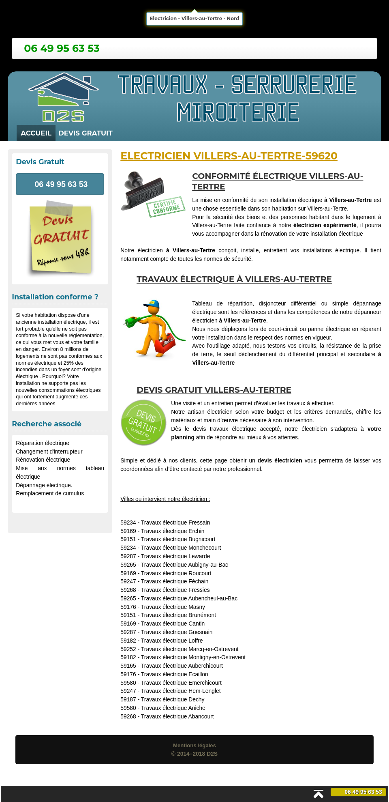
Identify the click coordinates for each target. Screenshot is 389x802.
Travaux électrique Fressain (175, 522)
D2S (212, 753)
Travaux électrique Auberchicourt (182, 665)
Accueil (36, 133)
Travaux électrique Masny (173, 607)
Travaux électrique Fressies (175, 590)
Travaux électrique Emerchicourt (181, 682)
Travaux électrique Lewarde (175, 556)
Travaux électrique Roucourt (176, 573)
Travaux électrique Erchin (173, 531)
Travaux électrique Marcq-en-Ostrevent (190, 649)
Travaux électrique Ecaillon (174, 674)
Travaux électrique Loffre (172, 640)
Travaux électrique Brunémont (178, 615)
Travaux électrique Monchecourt (181, 547)
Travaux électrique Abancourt (177, 716)
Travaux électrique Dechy (173, 699)
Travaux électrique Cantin (173, 623)
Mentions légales (194, 745)
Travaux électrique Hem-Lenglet (181, 691)
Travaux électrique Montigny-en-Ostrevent (193, 657)
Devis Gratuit (85, 133)
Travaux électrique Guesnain (177, 632)
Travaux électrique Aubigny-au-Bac (184, 564)
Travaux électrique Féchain (175, 581)
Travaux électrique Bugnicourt (178, 539)
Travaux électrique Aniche (173, 708)
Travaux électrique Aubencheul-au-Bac (189, 598)
